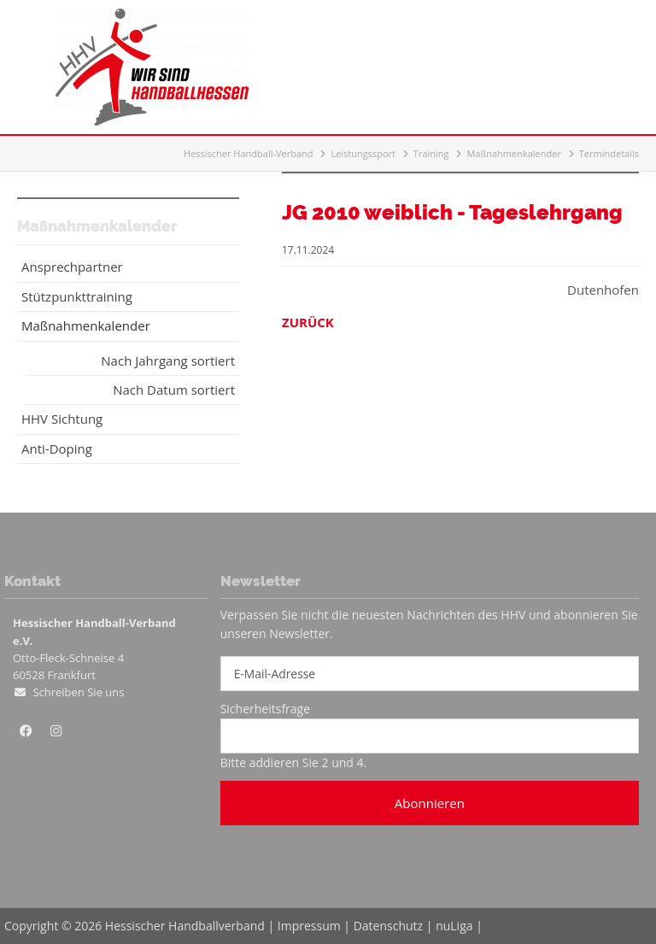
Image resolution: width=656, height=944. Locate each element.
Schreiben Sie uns (78, 692)
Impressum (309, 926)
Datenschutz (388, 926)
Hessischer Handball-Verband (248, 153)
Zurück (308, 322)
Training (431, 153)
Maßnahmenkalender (513, 153)
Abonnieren (430, 803)
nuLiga (454, 926)
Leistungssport (363, 153)
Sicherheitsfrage (265, 709)
